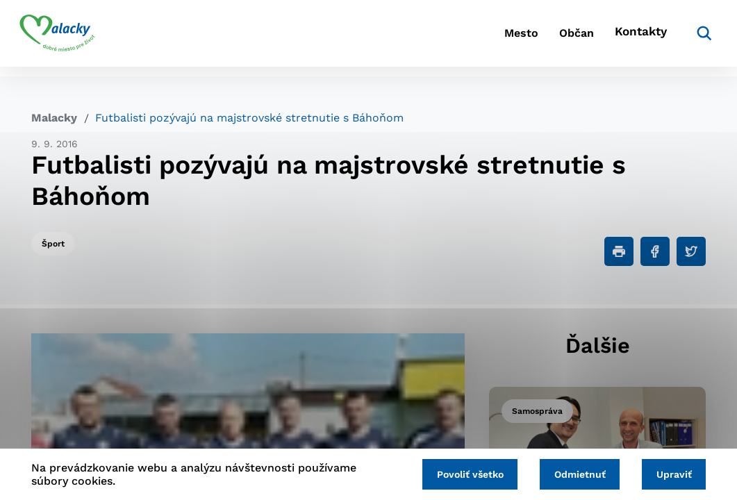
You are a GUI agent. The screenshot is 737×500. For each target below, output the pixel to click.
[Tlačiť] (619, 251)
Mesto (479, 38)
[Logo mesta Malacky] (69, 38)
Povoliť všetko (457, 473)
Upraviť (671, 473)
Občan (548, 38)
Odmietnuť (572, 473)
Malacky (54, 117)
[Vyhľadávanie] (685, 38)
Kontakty (625, 38)
